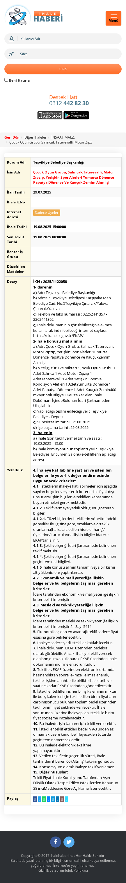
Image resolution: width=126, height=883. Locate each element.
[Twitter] (68, 842)
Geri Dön (11, 137)
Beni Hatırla (17, 80)
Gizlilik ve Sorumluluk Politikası (63, 870)
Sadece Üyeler (46, 212)
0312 (69, 100)
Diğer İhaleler (35, 137)
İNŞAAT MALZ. (63, 137)
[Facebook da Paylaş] (34, 799)
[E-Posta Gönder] (61, 799)
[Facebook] (55, 842)
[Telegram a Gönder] (52, 799)
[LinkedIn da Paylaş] (57, 799)
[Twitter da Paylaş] (39, 799)
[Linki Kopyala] (66, 799)
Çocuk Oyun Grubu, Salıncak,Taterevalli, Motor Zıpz (50, 142)
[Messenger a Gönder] (48, 799)
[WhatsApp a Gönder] (43, 799)
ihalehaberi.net (62, 855)
